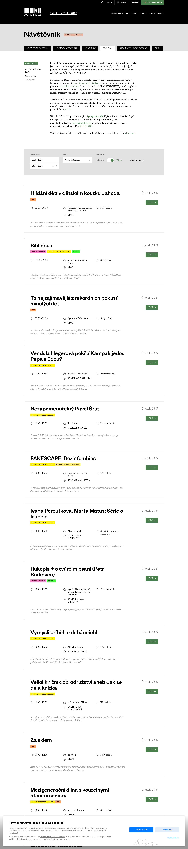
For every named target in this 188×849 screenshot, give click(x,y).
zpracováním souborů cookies (52, 837)
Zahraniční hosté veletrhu (133, 48)
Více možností (136, 161)
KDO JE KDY (85, 126)
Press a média (117, 14)
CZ (108, 3)
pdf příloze (129, 133)
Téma (65, 155)
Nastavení (167, 829)
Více (157, 48)
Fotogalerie (131, 14)
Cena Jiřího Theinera (66, 48)
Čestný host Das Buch (37, 48)
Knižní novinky (156, 14)
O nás (106, 813)
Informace (90, 48)
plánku (67, 109)
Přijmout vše (141, 829)
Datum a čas (35, 155)
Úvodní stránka (31, 63)
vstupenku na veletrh (68, 86)
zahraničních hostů (82, 123)
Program (107, 48)
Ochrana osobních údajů (74, 813)
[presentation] (156, 757)
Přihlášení (135, 3)
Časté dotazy (70, 809)
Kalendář (100, 160)
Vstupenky (153, 790)
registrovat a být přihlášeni (87, 83)
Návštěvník (30, 76)
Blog (143, 14)
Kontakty (108, 809)
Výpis (119, 160)
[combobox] (77, 160)
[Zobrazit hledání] (102, 2)
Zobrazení (100, 155)
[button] (64, 13)
